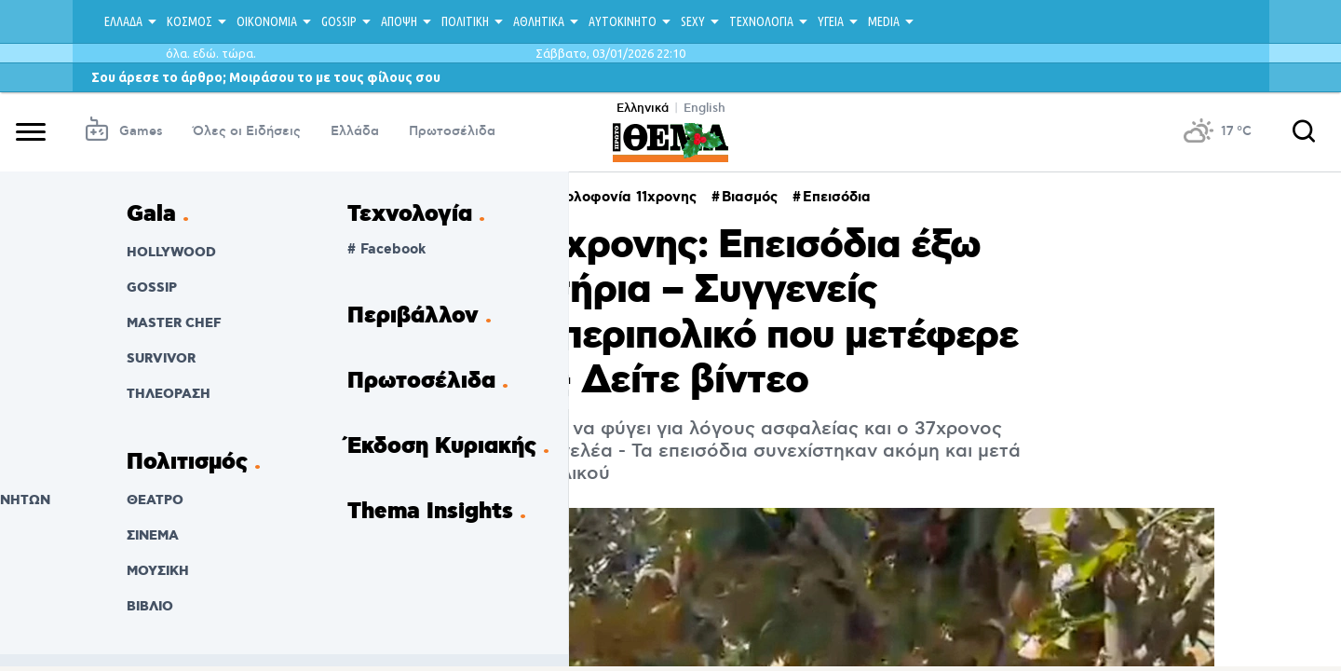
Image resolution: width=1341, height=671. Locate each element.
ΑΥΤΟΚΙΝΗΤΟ (623, 21)
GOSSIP (339, 21)
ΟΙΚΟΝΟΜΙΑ (267, 21)
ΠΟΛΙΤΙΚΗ (465, 21)
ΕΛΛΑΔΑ (123, 21)
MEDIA (884, 21)
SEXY (693, 21)
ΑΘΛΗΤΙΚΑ (538, 21)
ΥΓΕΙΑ (831, 21)
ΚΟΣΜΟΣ (189, 21)
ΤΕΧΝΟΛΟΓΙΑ (761, 21)
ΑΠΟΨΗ (399, 21)
